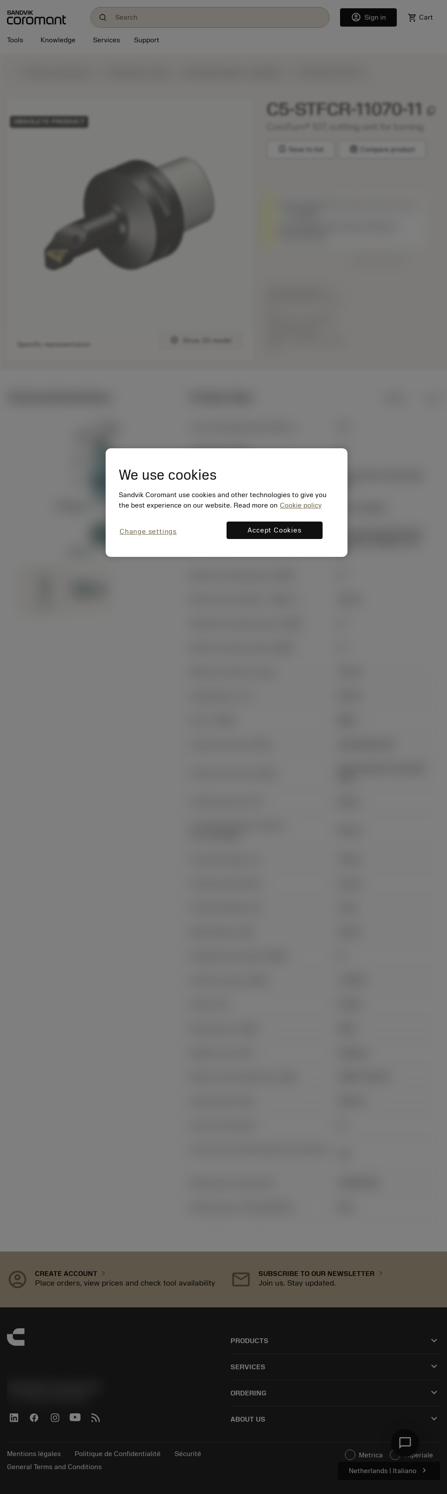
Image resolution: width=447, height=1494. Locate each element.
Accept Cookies (274, 530)
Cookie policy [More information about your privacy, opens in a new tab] (301, 505)
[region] (226, 502)
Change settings (148, 531)
